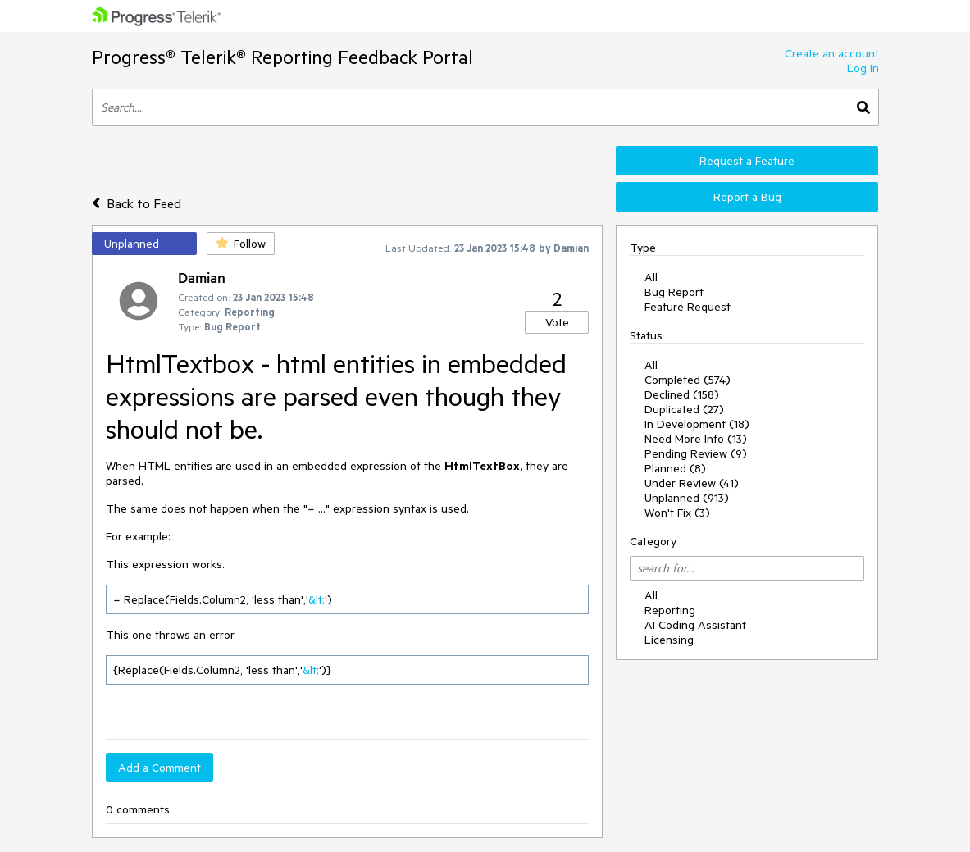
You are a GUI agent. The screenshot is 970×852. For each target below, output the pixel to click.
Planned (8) (675, 468)
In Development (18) (696, 424)
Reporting (669, 610)
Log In (863, 68)
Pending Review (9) (695, 453)
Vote (557, 322)
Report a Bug (747, 196)
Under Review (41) (691, 483)
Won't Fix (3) (677, 512)
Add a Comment (159, 767)
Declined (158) (681, 394)
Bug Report (674, 292)
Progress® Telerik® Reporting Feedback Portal (282, 57)
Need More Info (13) (695, 438)
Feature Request (687, 306)
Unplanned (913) (686, 497)
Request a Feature (747, 160)
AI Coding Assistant (695, 624)
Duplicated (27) (684, 409)
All (651, 277)
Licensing (669, 639)
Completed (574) (687, 379)
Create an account (832, 53)
